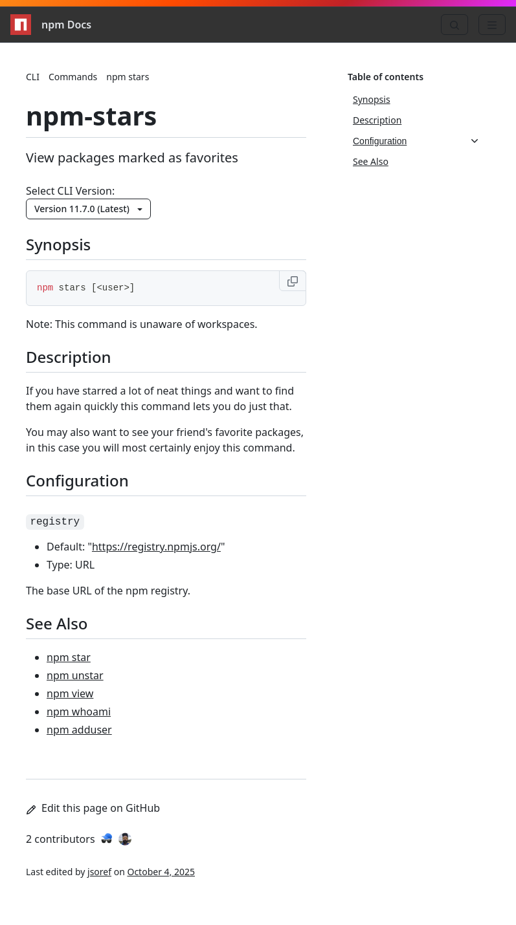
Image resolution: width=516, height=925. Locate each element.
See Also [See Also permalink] (65, 623)
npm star (69, 657)
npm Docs (50, 24)
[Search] (454, 24)
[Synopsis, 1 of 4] (416, 99)
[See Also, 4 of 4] (416, 161)
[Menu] (492, 24)
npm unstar (75, 675)
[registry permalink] (63, 519)
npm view (70, 693)
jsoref (99, 871)
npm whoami (79, 711)
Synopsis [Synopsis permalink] (66, 244)
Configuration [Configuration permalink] (85, 480)
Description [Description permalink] (76, 356)
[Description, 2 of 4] (416, 120)
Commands (73, 77)
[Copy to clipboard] (292, 280)
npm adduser (79, 730)
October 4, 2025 (161, 871)
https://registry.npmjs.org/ (156, 546)
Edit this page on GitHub (93, 808)
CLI (32, 77)
